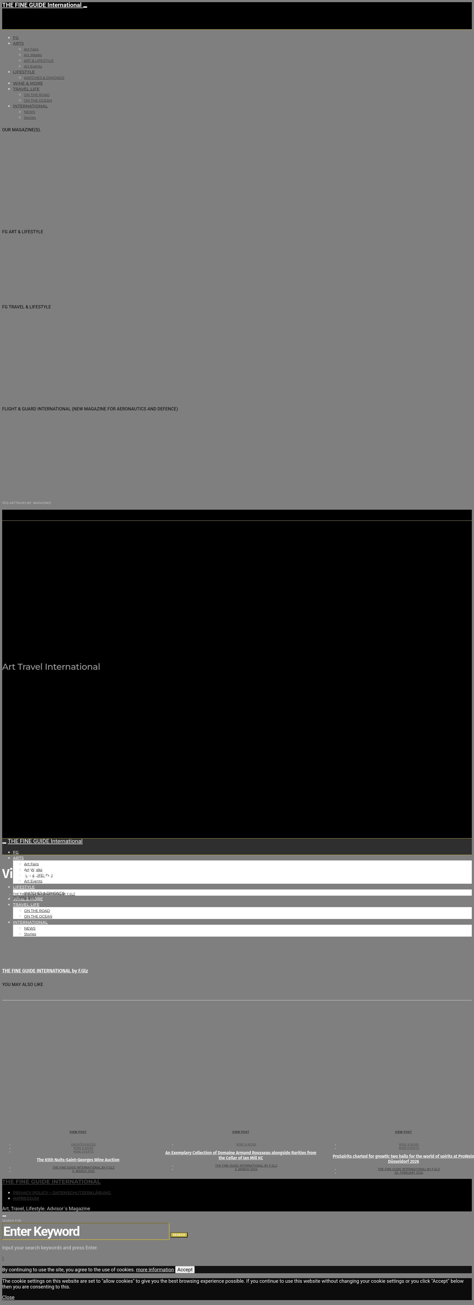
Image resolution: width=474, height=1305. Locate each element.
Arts (18, 43)
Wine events (83, 1151)
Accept (185, 1269)
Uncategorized (83, 1144)
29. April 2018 (24, 897)
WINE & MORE (28, 83)
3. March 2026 (246, 1169)
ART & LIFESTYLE (39, 60)
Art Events (33, 66)
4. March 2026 (83, 1171)
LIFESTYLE (24, 71)
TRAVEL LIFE (26, 89)
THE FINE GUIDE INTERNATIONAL (51, 1181)
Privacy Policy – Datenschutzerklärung (62, 1192)
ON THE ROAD (37, 94)
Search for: (12, 1221)
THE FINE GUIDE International (42, 5)
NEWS (29, 112)
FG (16, 37)
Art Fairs (31, 49)
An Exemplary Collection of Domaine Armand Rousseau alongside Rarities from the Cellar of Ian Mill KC (240, 1155)
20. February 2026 (409, 1173)
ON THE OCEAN (38, 100)
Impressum (26, 1198)
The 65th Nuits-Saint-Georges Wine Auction (78, 1159)
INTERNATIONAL (30, 106)
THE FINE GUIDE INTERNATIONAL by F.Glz (44, 894)
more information (155, 1269)
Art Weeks (33, 55)
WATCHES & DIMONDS (44, 77)
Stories (30, 117)
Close (8, 1297)
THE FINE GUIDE (108, 639)
